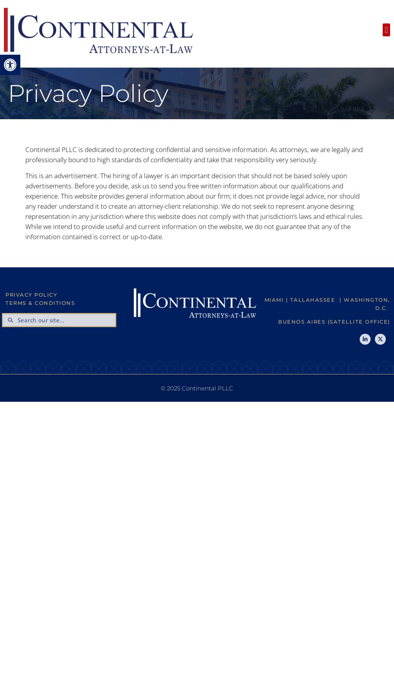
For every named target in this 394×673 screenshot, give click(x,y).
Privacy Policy (31, 295)
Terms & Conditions (40, 303)
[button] (10, 65)
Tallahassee (312, 300)
